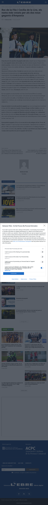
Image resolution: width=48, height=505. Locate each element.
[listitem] (24, 249)
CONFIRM (14, 273)
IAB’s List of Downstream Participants (22, 241)
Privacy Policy (32, 279)
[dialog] (24, 252)
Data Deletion (15, 279)
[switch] (42, 252)
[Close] (44, 226)
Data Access (24, 279)
